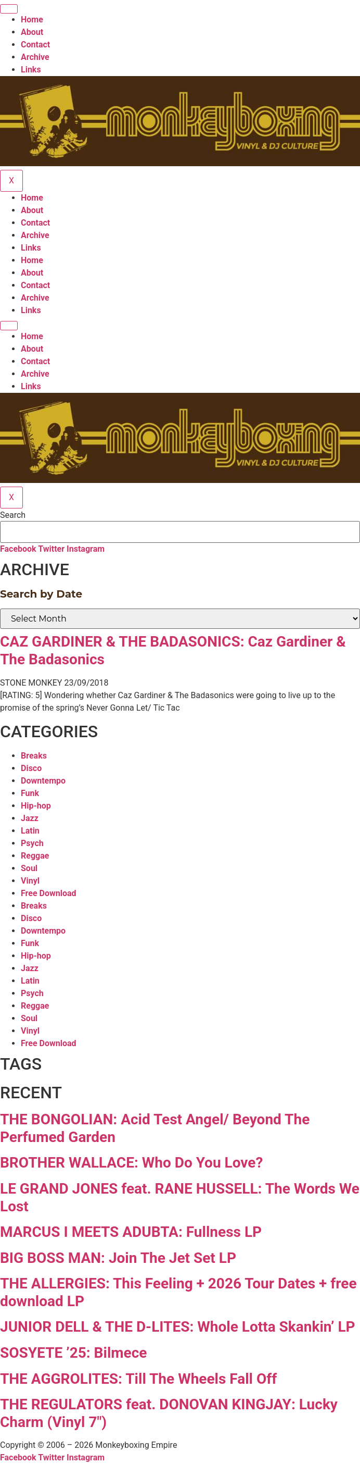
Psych (32, 843)
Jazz (29, 818)
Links (31, 70)
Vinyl (30, 881)
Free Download (48, 893)
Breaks (34, 756)
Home (32, 19)
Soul (29, 868)
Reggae (35, 856)
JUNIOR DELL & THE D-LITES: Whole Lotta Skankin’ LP (177, 1326)
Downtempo (43, 781)
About (32, 32)
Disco (31, 768)
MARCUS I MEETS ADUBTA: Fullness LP (131, 1231)
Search (12, 515)
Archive (35, 57)
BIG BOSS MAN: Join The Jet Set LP (118, 1258)
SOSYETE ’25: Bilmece (73, 1352)
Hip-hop (36, 806)
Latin (30, 831)
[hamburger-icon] (9, 9)
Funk (30, 793)
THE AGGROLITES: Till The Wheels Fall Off (138, 1378)
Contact (35, 44)
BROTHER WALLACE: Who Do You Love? (131, 1162)
